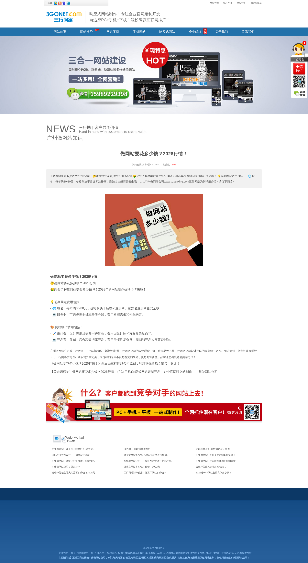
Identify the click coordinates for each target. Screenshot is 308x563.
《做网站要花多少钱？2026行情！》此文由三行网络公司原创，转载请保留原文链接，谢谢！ (115, 363)
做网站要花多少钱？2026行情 (73, 277)
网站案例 (112, 31)
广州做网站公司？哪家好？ (66, 466)
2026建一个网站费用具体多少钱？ (214, 472)
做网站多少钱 (197, 553)
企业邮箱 (195, 31)
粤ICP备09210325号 (154, 548)
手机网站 (139, 31)
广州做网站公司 (65, 553)
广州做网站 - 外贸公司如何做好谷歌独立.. (73, 460)
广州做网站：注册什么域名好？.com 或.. (73, 449)
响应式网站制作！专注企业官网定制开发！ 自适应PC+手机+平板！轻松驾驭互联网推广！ (129, 17)
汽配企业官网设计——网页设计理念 (71, 455)
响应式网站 (167, 31)
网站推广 (241, 3)
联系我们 (248, 31)
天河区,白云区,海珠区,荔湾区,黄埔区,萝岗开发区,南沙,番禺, (125, 553)
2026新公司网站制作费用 (137, 449)
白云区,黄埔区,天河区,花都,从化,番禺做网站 (228, 553)
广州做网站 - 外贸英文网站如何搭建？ (216, 455)
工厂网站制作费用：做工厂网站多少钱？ (145, 472)
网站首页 (60, 31)
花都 (159, 553)
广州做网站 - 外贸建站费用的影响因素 (216, 460)
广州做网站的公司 (83, 553)
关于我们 (221, 31)
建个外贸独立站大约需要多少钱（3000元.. (74, 472)
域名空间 (227, 3)
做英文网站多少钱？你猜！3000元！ (143, 466)
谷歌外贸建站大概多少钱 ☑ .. (211, 466)
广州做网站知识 (65, 138)
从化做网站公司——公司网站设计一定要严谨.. (148, 460)
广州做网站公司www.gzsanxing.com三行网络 (172, 181)
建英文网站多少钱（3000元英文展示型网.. (146, 455)
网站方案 (214, 3)
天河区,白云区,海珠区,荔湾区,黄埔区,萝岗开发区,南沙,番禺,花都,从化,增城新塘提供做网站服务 (164, 557)
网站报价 (86, 31)
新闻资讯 (136, 164)
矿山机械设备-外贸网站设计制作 (213, 449)
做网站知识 (256, 3)
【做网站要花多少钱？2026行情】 (71, 176)
